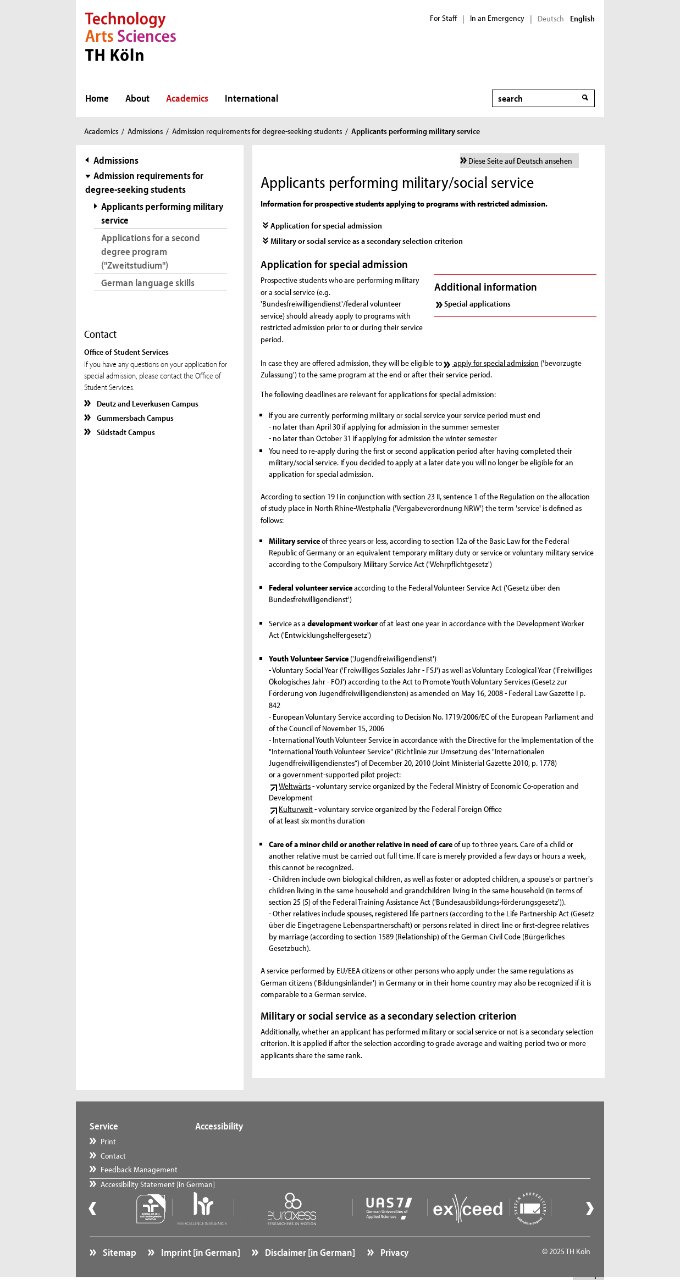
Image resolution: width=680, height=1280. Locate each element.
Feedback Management (139, 1169)
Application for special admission (326, 225)
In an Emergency (497, 18)
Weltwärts (295, 786)
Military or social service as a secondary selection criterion (366, 241)
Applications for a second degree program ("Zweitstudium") (150, 251)
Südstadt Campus (125, 432)
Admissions (145, 131)
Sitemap (118, 1249)
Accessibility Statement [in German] (263, 1141)
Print (108, 1141)
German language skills (148, 282)
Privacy (393, 1249)
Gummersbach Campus (134, 418)
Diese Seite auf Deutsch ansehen (520, 160)
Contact (113, 1155)
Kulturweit (296, 809)
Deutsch (551, 18)
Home (97, 98)
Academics (187, 98)
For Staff (443, 18)
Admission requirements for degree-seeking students (257, 131)
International (251, 98)
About (137, 98)
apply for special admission (495, 363)
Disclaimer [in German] (309, 1249)
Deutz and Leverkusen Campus (146, 403)
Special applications (477, 303)
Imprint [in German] (199, 1249)
